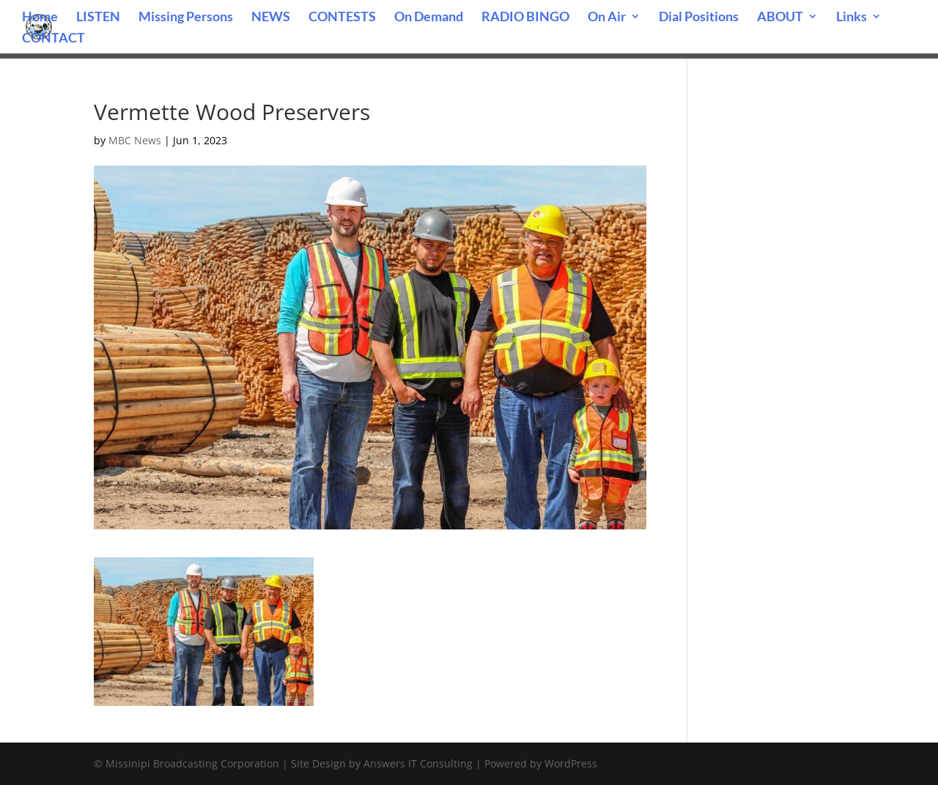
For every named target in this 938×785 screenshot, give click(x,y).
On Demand (428, 17)
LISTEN (98, 17)
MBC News (134, 140)
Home (40, 17)
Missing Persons (186, 17)
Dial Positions (699, 17)
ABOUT (780, 17)
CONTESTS (342, 17)
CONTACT (53, 38)
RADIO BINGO (525, 17)
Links (851, 17)
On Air (607, 17)
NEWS (270, 17)
